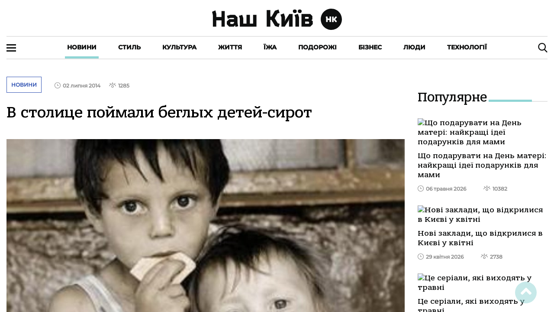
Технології (467, 47)
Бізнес (370, 47)
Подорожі (317, 47)
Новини (82, 47)
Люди (414, 47)
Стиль (129, 47)
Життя (230, 47)
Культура (179, 47)
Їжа (270, 47)
